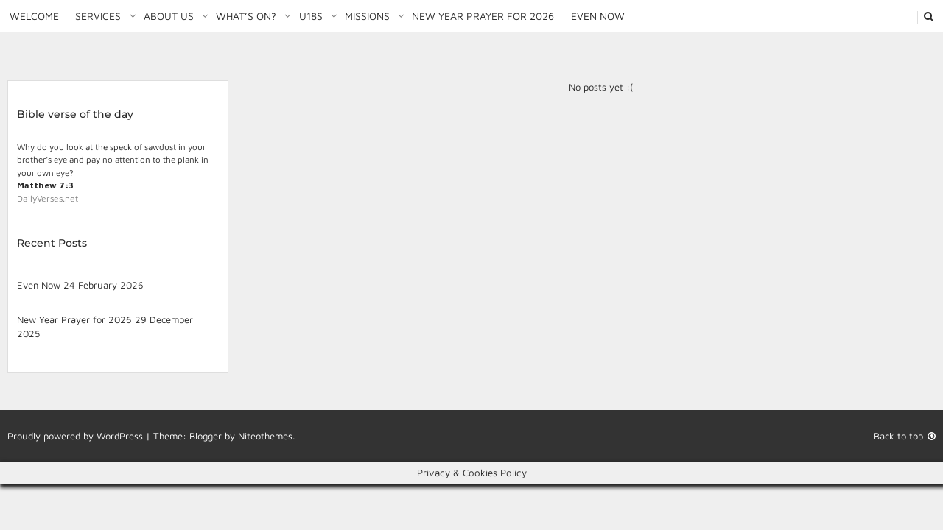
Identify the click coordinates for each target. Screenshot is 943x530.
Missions (367, 16)
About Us (169, 16)
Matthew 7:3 (45, 185)
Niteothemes (265, 436)
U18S (311, 16)
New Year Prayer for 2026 (483, 16)
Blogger (205, 436)
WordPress (120, 436)
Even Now (598, 16)
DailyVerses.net (47, 198)
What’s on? (246, 16)
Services (98, 16)
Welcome (34, 16)
